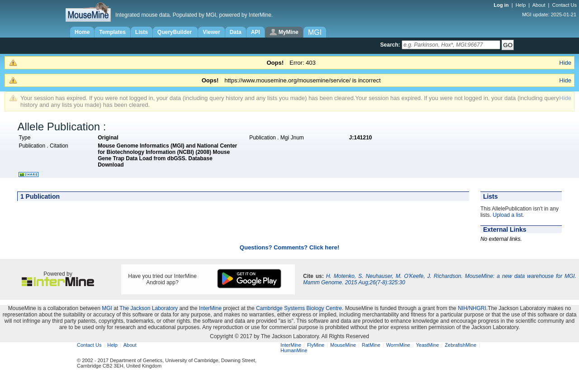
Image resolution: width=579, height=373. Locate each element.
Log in (502, 5)
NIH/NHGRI (472, 308)
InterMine (210, 308)
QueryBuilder (175, 32)
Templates (112, 32)
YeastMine (427, 345)
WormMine (398, 345)
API (255, 32)
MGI (107, 308)
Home (82, 32)
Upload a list (507, 215)
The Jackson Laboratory (148, 308)
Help (521, 5)
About (539, 5)
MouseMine (343, 345)
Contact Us (564, 5)
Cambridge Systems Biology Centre (299, 308)
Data (236, 32)
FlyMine (316, 345)
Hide (565, 62)
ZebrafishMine (460, 345)
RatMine (371, 345)
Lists (141, 32)
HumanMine (293, 350)
